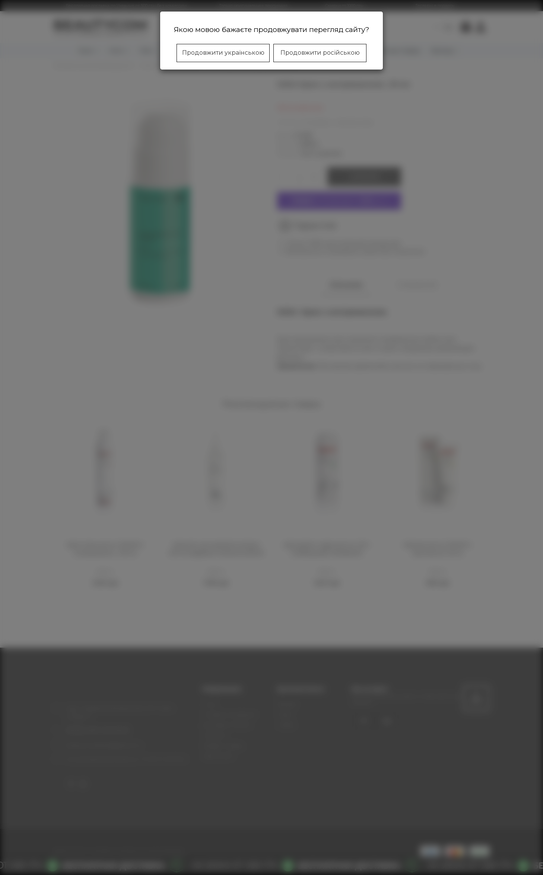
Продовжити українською (223, 52)
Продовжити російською (320, 52)
